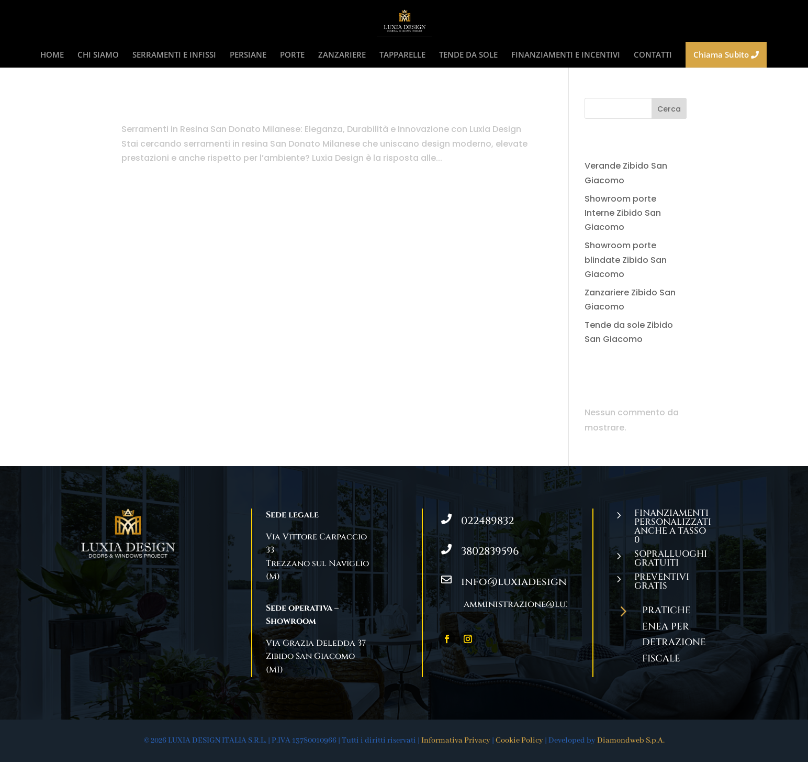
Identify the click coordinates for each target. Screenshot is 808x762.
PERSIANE (248, 55)
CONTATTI (653, 55)
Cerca (669, 109)
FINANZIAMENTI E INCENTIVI (565, 55)
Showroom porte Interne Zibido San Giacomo (623, 213)
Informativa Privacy (455, 740)
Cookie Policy (519, 740)
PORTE (292, 55)
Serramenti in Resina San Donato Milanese (277, 107)
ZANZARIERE (342, 55)
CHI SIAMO (98, 55)
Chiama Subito (726, 54)
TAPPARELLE (402, 55)
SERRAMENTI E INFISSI (174, 55)
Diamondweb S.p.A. (631, 740)
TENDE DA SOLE (468, 55)
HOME (52, 55)
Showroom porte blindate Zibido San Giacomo (626, 259)
